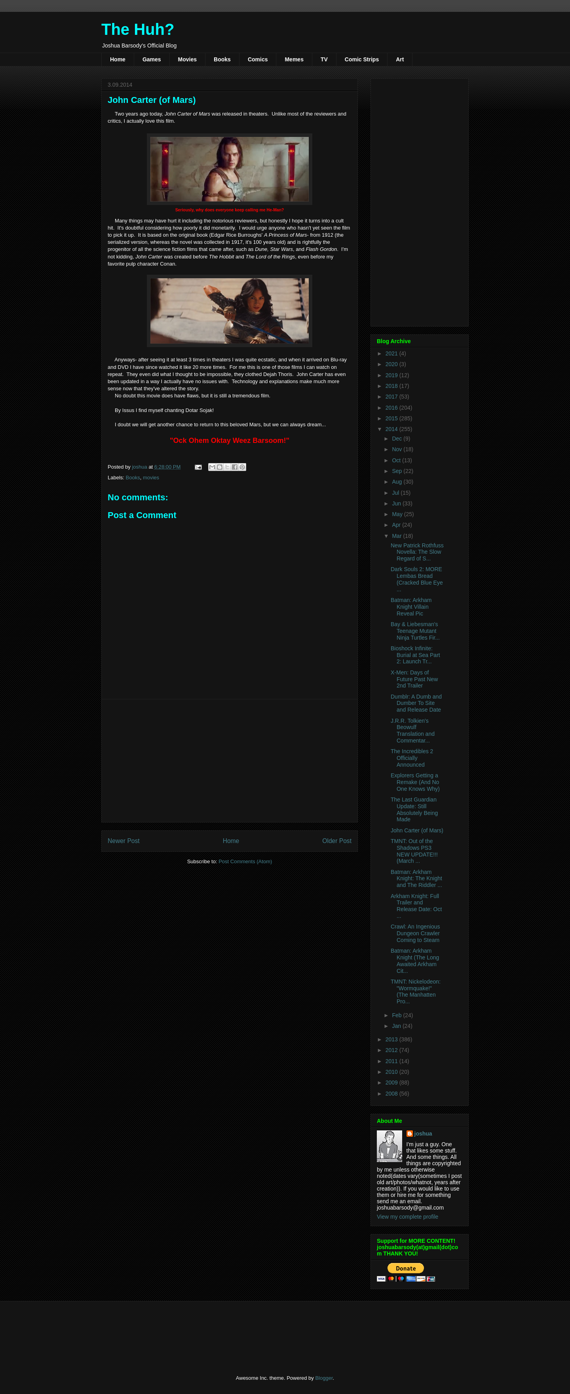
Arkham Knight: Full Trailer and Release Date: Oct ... (416, 906)
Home (117, 59)
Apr (397, 525)
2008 (392, 1093)
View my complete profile (407, 1217)
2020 (392, 364)
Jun (397, 503)
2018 (392, 386)
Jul (396, 493)
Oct (397, 460)
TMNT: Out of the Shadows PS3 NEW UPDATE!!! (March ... (414, 851)
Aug (397, 482)
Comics (258, 59)
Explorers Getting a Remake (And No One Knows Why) (415, 782)
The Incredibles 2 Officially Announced (412, 758)
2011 (392, 1061)
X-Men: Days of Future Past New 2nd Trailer (414, 679)
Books (222, 59)
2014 (392, 429)
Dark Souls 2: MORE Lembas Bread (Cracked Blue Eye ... (417, 579)
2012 (392, 1050)
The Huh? (137, 29)
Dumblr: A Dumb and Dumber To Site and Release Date (416, 703)
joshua (423, 1133)
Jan (397, 1026)
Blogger (323, 1378)
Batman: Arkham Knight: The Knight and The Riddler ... (416, 879)
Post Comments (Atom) (245, 861)
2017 (392, 396)
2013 (392, 1039)
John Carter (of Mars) (417, 830)
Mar (397, 536)
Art (400, 59)
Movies (187, 59)
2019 (392, 375)
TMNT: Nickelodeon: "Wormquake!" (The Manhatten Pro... (416, 991)
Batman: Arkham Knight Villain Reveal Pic (411, 607)
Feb (397, 1015)
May (398, 514)
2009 (392, 1082)
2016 (392, 408)
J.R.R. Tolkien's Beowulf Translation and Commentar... (413, 731)
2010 (392, 1072)
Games (151, 59)
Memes (294, 59)
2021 (392, 353)
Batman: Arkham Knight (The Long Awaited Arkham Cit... (415, 961)
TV (324, 59)
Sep (397, 471)
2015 (392, 418)
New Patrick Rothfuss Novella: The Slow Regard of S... (417, 552)
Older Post (337, 841)
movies (151, 477)
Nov (397, 449)
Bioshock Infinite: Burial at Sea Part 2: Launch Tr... (415, 655)
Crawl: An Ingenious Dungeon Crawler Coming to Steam (415, 933)
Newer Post (124, 841)
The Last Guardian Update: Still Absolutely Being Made (414, 809)
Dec (397, 438)
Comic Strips (362, 59)
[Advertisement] (229, 760)
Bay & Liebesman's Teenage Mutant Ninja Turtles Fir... (415, 631)
